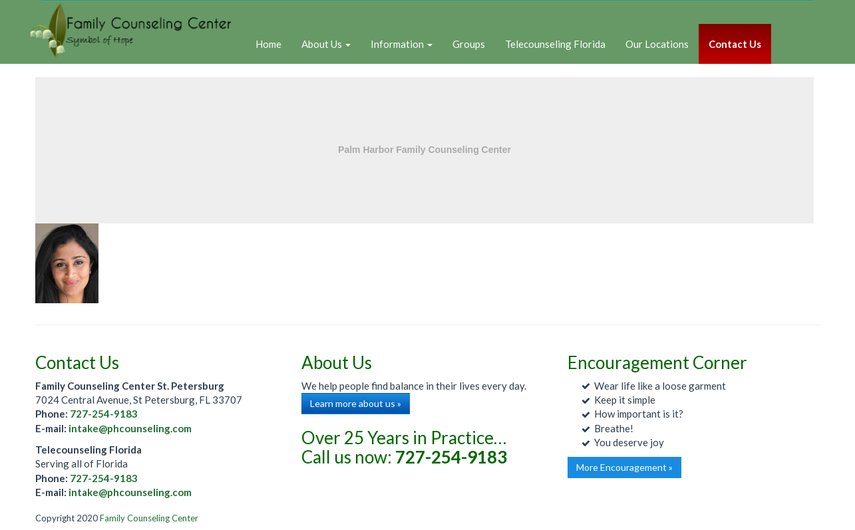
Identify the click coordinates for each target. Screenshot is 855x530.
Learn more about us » (355, 403)
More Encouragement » (624, 467)
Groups (468, 44)
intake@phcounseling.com (130, 428)
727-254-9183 (104, 414)
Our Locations (657, 44)
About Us (326, 44)
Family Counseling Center (149, 518)
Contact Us (735, 44)
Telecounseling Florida (555, 44)
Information (401, 44)
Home (268, 44)
